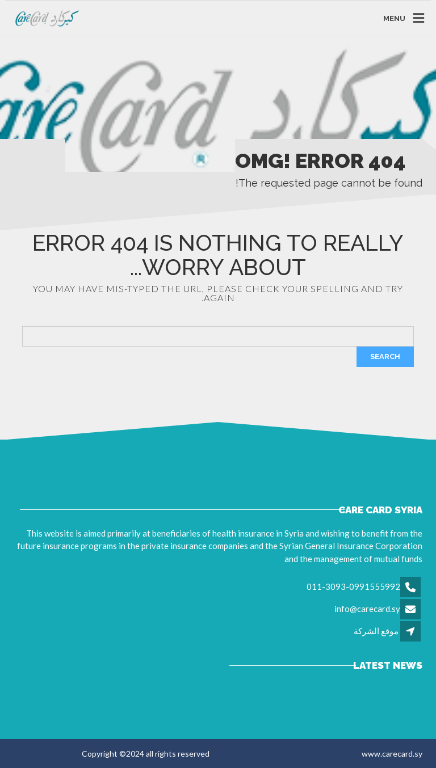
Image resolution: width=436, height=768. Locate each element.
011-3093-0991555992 (353, 586)
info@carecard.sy (367, 609)
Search (385, 356)
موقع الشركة (376, 631)
